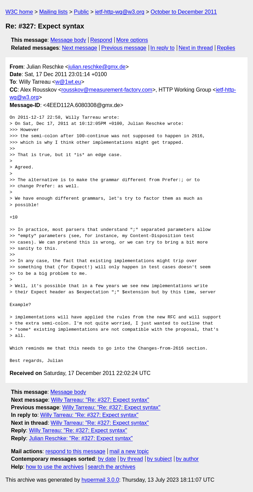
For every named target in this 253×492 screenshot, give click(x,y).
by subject (159, 459)
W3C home (19, 12)
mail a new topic (129, 451)
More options (132, 40)
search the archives (112, 467)
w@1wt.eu (68, 82)
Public (81, 12)
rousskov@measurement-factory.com (106, 90)
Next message (79, 48)
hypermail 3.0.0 (100, 480)
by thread (131, 459)
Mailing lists (53, 12)
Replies (226, 48)
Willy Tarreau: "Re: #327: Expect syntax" (100, 400)
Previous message (124, 48)
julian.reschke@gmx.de (97, 67)
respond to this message (75, 451)
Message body (68, 40)
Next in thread (196, 48)
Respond (101, 40)
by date (107, 459)
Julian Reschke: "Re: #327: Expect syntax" (81, 438)
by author (187, 459)
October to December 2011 (184, 12)
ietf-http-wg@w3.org (119, 12)
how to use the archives (55, 467)
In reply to (162, 48)
